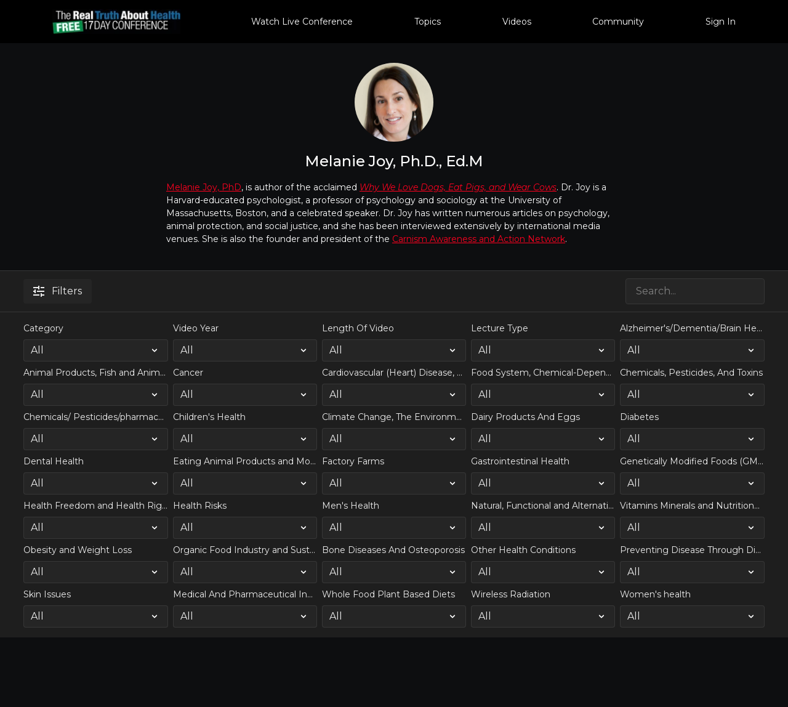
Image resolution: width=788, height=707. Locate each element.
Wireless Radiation (510, 594)
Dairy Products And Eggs (525, 416)
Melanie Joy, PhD (203, 187)
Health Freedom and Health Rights (95, 505)
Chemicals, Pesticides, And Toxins (691, 372)
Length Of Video (358, 328)
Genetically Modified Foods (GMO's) (692, 461)
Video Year (196, 328)
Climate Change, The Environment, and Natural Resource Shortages (394, 416)
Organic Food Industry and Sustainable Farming (245, 550)
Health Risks (200, 505)
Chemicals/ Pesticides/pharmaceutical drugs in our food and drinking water (95, 416)
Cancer (188, 372)
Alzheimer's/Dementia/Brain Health (692, 328)
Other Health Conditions (523, 550)
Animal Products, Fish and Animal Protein (95, 372)
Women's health (655, 594)
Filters (57, 291)
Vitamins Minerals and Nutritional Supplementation (692, 505)
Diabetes (639, 416)
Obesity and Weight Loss (77, 550)
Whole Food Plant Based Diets (388, 594)
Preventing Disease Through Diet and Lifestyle (692, 550)
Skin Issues (47, 594)
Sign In (721, 21)
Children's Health (209, 416)
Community (618, 21)
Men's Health (350, 505)
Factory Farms (353, 461)
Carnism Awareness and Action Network (478, 238)
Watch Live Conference (302, 21)
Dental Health (53, 461)
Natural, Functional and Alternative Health (543, 505)
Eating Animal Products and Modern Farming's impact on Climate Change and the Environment (245, 461)
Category (43, 328)
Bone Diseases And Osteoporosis (393, 550)
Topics (427, 21)
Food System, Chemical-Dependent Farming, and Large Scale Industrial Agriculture (543, 372)
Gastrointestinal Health (520, 461)
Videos (516, 21)
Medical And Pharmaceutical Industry (245, 594)
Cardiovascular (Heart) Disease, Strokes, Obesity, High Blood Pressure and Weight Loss (394, 372)
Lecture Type (499, 328)
